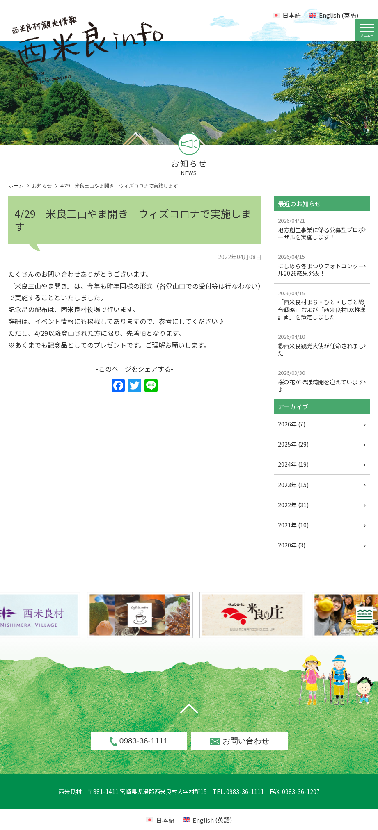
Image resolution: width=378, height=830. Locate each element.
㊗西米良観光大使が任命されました (322, 345)
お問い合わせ (239, 741)
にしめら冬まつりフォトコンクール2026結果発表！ (322, 265)
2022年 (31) (322, 505)
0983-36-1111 (139, 741)
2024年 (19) (322, 464)
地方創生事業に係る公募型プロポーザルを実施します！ (322, 229)
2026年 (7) (322, 424)
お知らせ (44, 186)
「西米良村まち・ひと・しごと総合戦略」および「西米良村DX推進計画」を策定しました (322, 305)
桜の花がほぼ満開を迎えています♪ (322, 381)
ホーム (19, 186)
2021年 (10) (322, 525)
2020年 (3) (322, 545)
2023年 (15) (322, 485)
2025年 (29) (322, 444)
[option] (157, 615)
